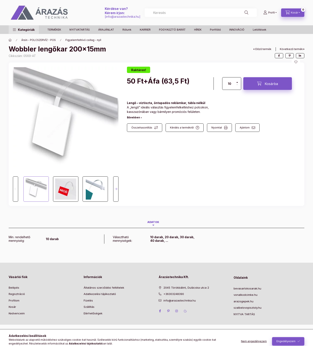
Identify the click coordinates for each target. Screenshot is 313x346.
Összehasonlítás (141, 127)
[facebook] (279, 55)
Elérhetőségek (93, 313)
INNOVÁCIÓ (236, 29)
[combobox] (201, 12)
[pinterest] (289, 55)
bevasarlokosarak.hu (247, 288)
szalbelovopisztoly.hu (247, 307)
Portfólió (215, 29)
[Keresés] (246, 13)
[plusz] (237, 80)
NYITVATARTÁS (79, 29)
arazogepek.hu (243, 301)
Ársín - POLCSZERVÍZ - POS (38, 40)
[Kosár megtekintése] (292, 12)
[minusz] (237, 87)
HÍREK (197, 29)
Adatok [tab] (153, 222)
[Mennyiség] (229, 83)
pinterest (168, 311)
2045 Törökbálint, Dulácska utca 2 (186, 287)
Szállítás (89, 306)
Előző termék (263, 49)
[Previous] (15, 189)
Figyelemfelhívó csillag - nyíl (83, 40)
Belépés (14, 287)
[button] (24, 29)
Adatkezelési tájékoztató (100, 294)
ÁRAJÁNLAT (106, 29)
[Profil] (270, 12)
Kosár (12, 306)
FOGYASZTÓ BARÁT (172, 29)
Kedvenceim (17, 313)
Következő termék (291, 49)
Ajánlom (245, 127)
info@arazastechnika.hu (122, 16)
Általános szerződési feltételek (104, 287)
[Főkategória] (10, 40)
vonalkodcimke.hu (245, 294)
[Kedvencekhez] (296, 62)
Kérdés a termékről (182, 127)
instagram (177, 311)
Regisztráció (17, 294)
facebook (160, 311)
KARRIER (145, 29)
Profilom (14, 300)
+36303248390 (173, 294)
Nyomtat (216, 127)
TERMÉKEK (54, 29)
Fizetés (88, 300)
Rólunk (126, 29)
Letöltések (259, 29)
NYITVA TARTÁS (244, 314)
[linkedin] (300, 55)
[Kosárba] (267, 83)
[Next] (115, 189)
